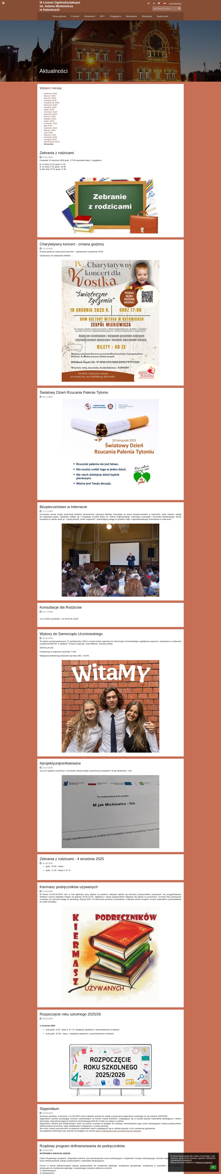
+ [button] (148, 3)
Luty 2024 (48, 132)
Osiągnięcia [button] (115, 16)
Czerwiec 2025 (50, 112)
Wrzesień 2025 (50, 105)
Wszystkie (49, 144)
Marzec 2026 (50, 96)
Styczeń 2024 (50, 135)
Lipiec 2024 (49, 121)
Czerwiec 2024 (50, 123)
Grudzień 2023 (50, 137)
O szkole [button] (75, 16)
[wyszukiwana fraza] (166, 8)
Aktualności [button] (89, 16)
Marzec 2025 (50, 116)
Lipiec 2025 (49, 109)
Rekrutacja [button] (147, 16)
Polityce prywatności (204, 1162)
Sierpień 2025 (50, 107)
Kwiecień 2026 (50, 93)
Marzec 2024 (50, 130)
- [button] (154, 3)
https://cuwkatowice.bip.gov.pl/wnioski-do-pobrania (118, 1131)
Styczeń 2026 (50, 98)
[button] (164, 4)
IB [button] (102, 16)
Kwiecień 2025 (50, 114)
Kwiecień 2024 (50, 128)
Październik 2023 (51, 142)
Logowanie (175, 4)
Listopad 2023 (50, 139)
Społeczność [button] (162, 16)
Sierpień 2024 (50, 119)
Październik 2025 (51, 103)
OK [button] (213, 1167)
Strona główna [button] (59, 16)
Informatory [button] (131, 16)
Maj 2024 (48, 126)
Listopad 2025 (50, 100)
